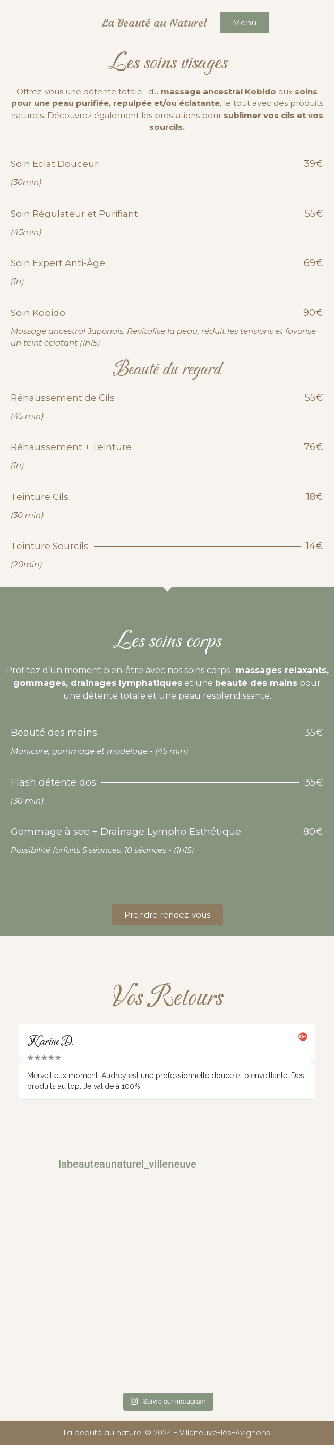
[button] (21, 1061)
